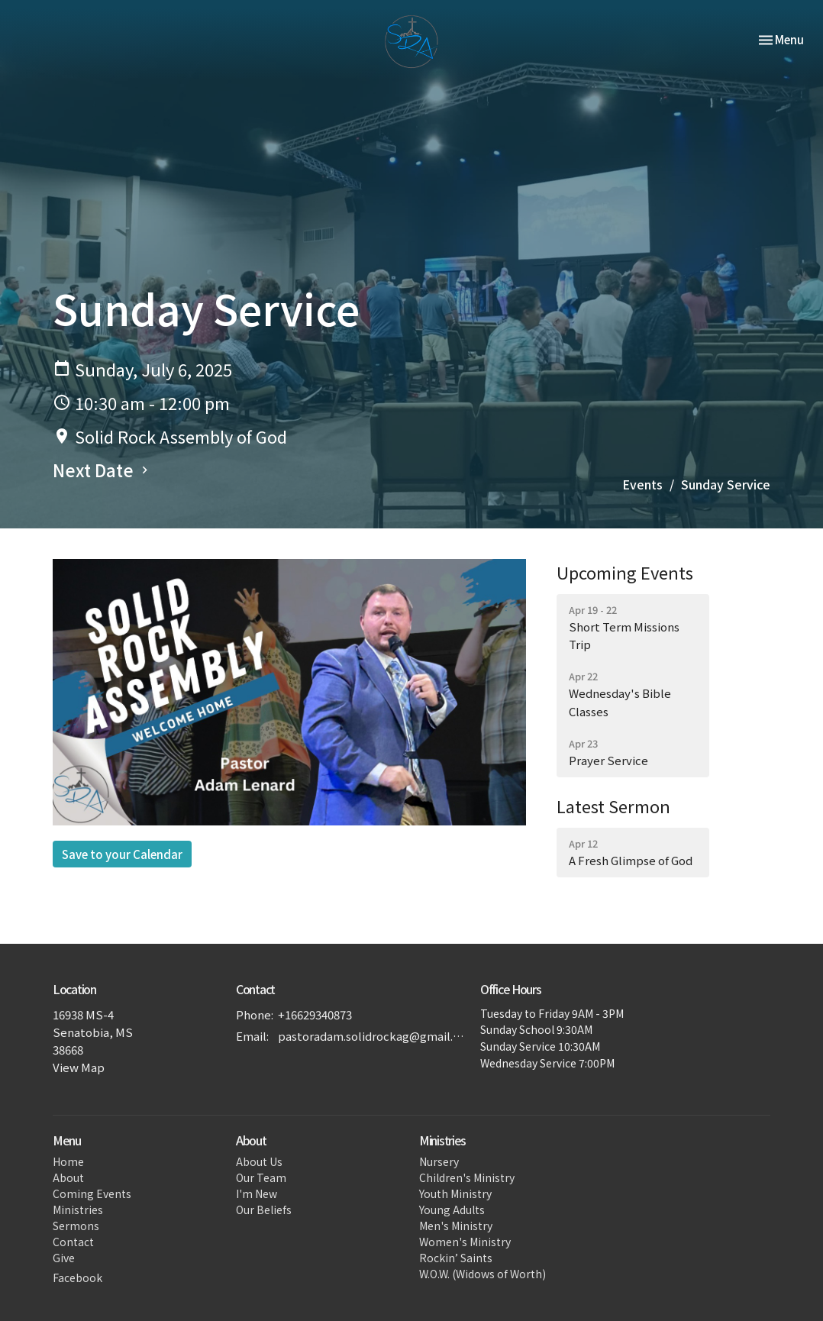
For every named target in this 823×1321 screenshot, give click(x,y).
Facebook (77, 1277)
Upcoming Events (625, 572)
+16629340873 (315, 1014)
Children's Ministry (467, 1177)
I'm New (256, 1193)
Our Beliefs (264, 1209)
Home (68, 1161)
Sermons (76, 1225)
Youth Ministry (455, 1193)
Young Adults (452, 1209)
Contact (73, 1241)
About (68, 1177)
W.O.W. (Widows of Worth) (482, 1273)
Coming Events (92, 1193)
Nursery (439, 1161)
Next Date (102, 469)
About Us (259, 1161)
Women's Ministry (465, 1241)
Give (64, 1257)
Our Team (261, 1177)
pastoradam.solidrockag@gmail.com (371, 1036)
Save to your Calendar (122, 854)
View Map (79, 1067)
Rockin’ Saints (455, 1257)
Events (642, 484)
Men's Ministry (455, 1225)
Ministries (78, 1209)
